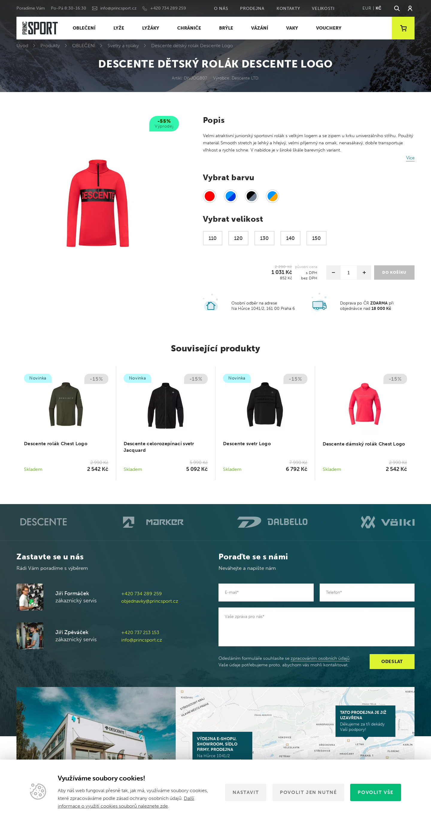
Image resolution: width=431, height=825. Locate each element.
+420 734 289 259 (168, 8)
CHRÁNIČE (189, 28)
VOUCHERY (329, 28)
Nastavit (246, 792)
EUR (366, 8)
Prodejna (252, 8)
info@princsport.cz (118, 8)
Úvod (22, 45)
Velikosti (323, 8)
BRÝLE (226, 28)
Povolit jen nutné (308, 792)
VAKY (292, 28)
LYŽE (118, 28)
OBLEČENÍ (84, 28)
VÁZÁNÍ (259, 28)
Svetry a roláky (123, 45)
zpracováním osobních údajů (320, 658)
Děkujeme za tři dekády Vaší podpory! (365, 721)
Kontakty (288, 8)
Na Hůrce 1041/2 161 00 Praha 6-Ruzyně (222, 750)
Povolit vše (376, 792)
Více (410, 157)
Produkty (50, 45)
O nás (221, 8)
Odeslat (392, 661)
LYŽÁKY (150, 28)
